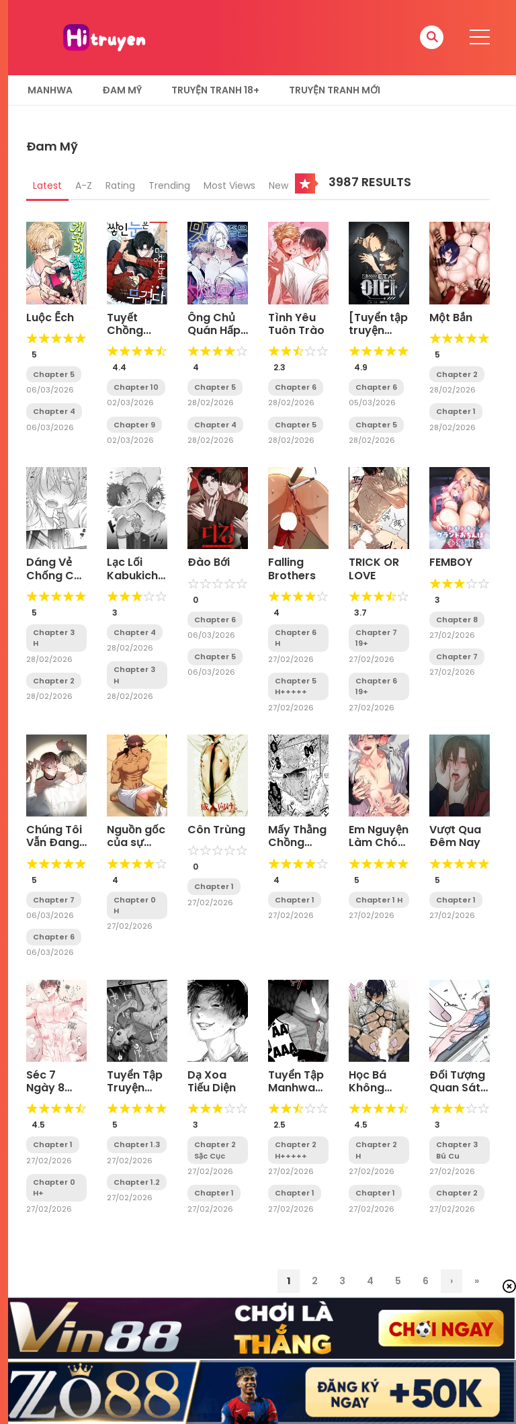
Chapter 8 (457, 619)
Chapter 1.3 (137, 1144)
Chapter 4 (54, 411)
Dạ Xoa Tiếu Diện (211, 1081)
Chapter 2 (457, 374)
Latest (47, 185)
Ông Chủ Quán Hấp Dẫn (214, 330)
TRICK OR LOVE (374, 568)
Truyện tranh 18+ (215, 90)
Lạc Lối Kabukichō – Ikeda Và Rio (136, 581)
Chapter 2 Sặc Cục (215, 1150)
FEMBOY (450, 562)
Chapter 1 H (378, 899)
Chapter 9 (134, 424)
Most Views (229, 185)
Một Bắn (450, 317)
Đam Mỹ (122, 90)
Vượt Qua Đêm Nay (455, 836)
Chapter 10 (136, 387)
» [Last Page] (476, 1281)
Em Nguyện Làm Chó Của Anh (378, 842)
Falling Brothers (292, 568)
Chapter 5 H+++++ (295, 686)
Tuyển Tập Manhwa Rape (296, 1087)
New (278, 185)
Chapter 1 (456, 411)
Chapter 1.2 (137, 1182)
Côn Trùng (216, 829)
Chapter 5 (54, 374)
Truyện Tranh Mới (334, 90)
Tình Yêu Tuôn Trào (296, 324)
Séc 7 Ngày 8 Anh (45, 1087)
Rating (120, 185)
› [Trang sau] (451, 1281)
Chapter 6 (295, 387)
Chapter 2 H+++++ (295, 1150)
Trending (169, 185)
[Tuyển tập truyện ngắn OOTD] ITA (378, 337)
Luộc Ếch (50, 317)
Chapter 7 (457, 656)
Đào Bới (208, 562)
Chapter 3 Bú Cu (457, 1150)
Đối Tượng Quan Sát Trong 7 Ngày (457, 1094)
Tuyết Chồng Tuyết (125, 330)
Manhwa (50, 90)
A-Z (83, 185)
